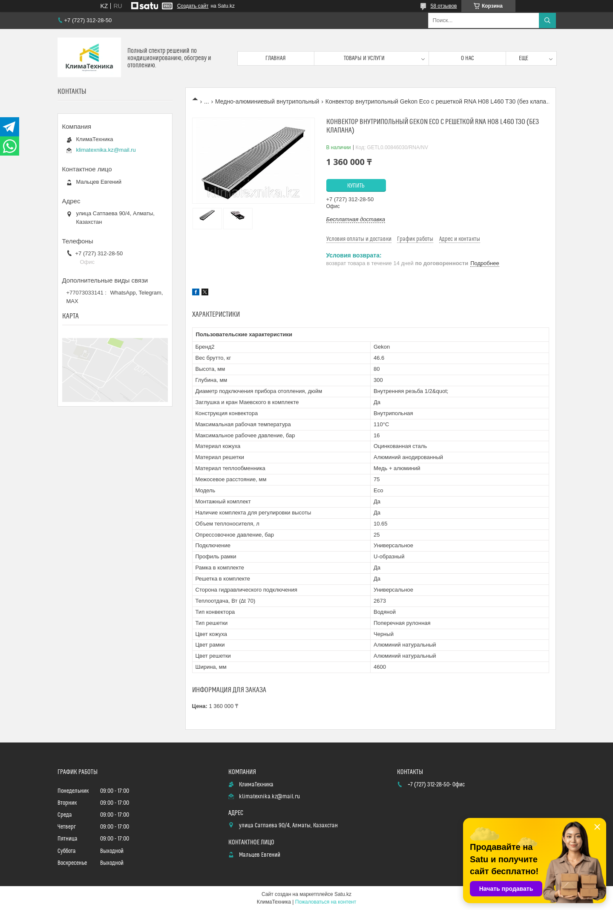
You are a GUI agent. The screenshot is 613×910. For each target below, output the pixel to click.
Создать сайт (193, 6)
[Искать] (547, 20)
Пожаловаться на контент (325, 902)
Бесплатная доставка (356, 219)
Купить (356, 185)
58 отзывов (443, 6)
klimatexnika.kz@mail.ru (106, 150)
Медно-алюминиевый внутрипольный (267, 101)
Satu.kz (342, 894)
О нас (467, 58)
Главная (275, 58)
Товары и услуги (364, 58)
